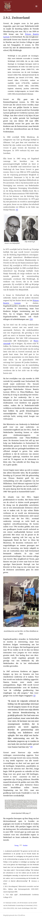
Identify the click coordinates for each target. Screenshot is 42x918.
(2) (34, 695)
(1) (17, 210)
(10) (31, 319)
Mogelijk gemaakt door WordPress (14, 915)
